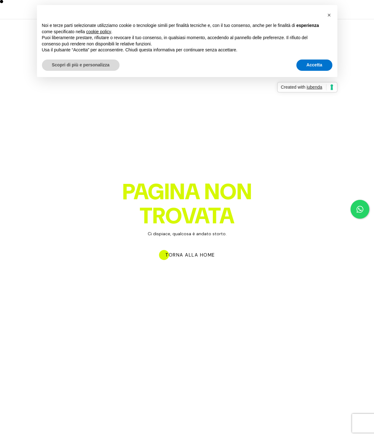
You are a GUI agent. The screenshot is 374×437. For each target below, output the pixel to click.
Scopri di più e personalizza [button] (81, 64)
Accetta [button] (314, 64)
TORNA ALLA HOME (190, 255)
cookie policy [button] (98, 31)
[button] (329, 15)
